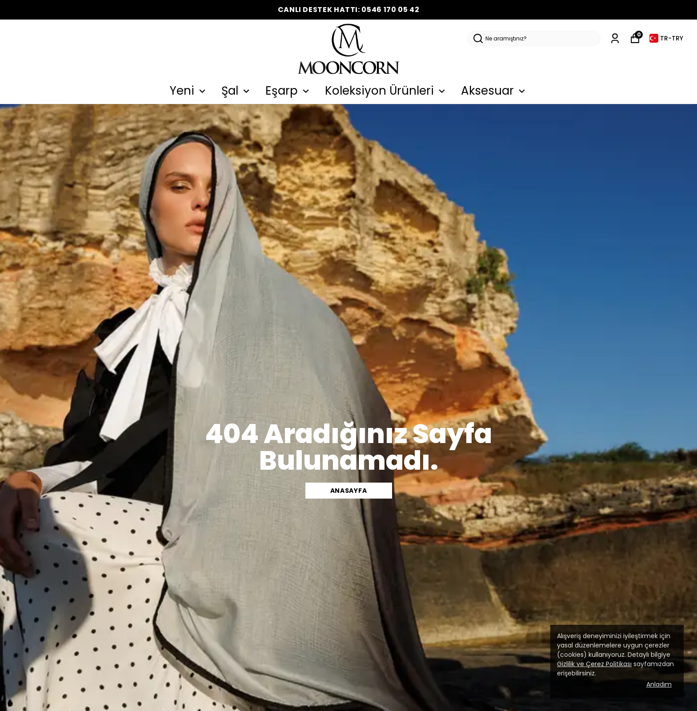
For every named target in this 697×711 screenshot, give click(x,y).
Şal (236, 91)
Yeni (189, 91)
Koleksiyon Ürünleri (386, 91)
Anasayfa (348, 490)
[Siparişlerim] (615, 38)
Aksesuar (494, 91)
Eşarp (288, 91)
